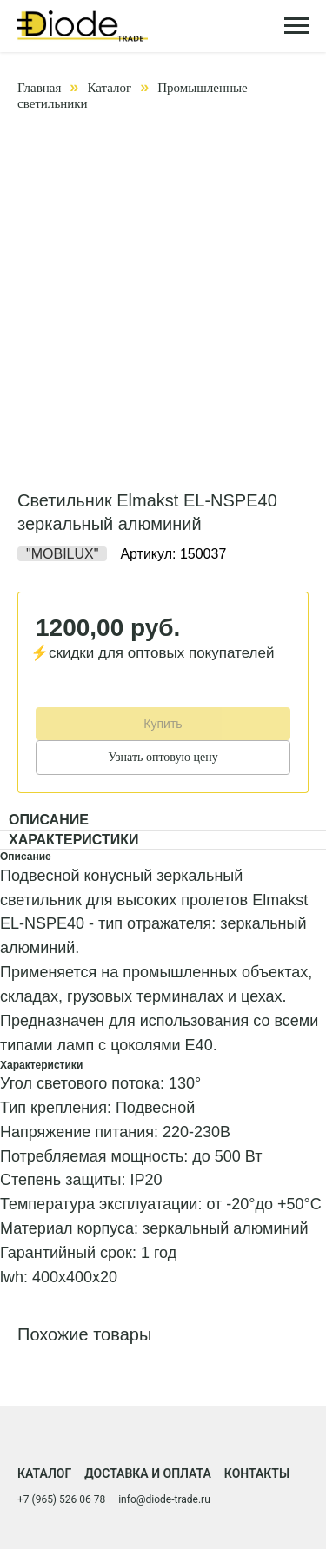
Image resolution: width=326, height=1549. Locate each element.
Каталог (109, 88)
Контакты (256, 1473)
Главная (39, 88)
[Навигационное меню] (296, 26)
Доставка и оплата (147, 1473)
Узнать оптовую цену (162, 757)
